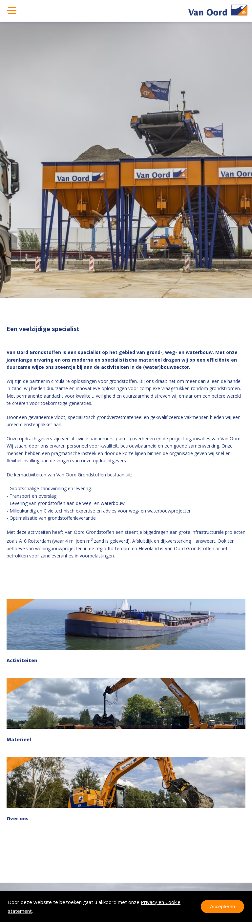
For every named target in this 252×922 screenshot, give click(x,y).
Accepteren (222, 906)
